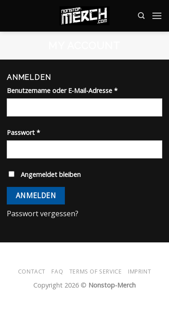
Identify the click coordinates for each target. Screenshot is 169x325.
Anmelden (36, 195)
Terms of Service (95, 271)
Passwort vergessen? (42, 213)
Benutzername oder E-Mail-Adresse (62, 90)
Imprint (139, 271)
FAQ (57, 271)
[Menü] (156, 16)
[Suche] (141, 15)
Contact (32, 271)
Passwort (23, 132)
